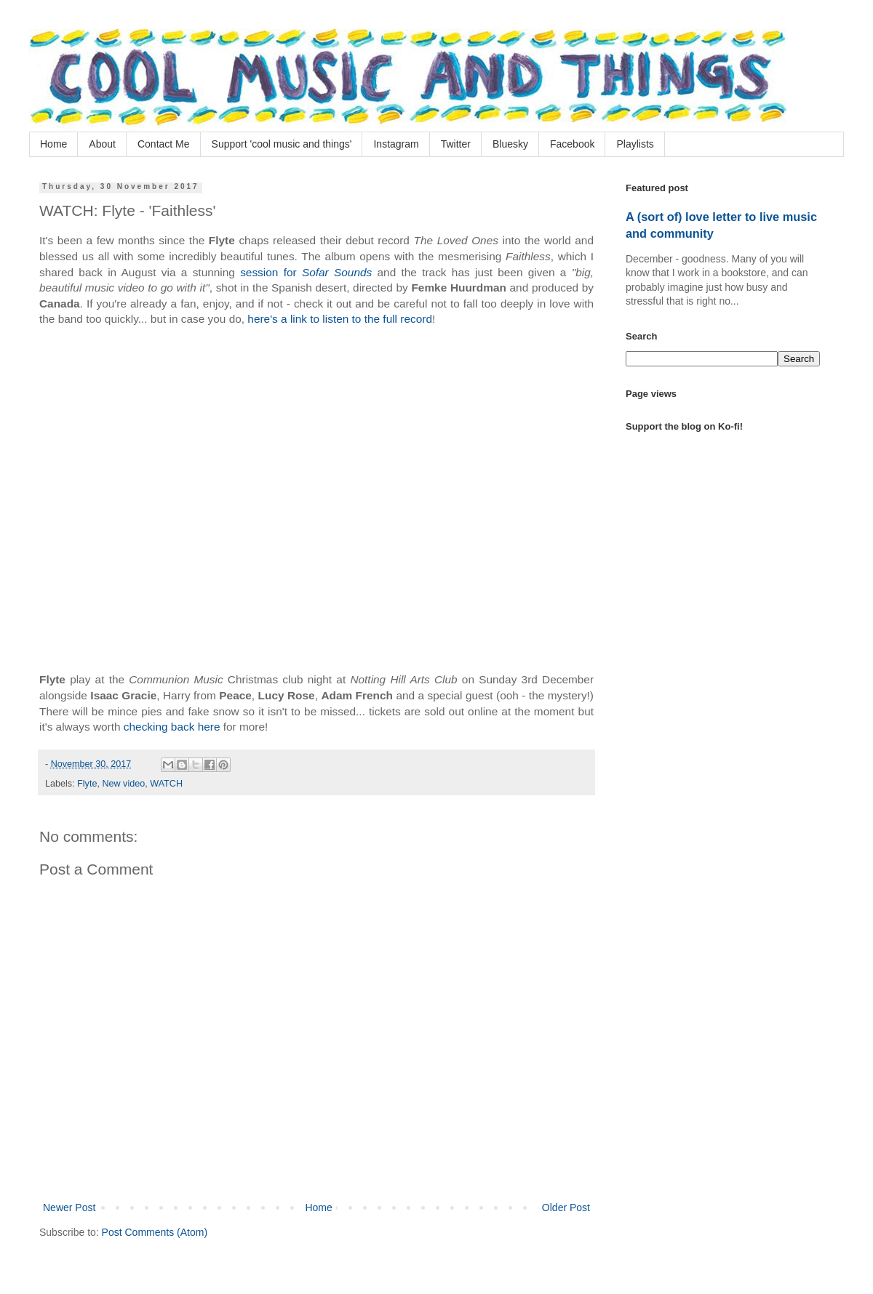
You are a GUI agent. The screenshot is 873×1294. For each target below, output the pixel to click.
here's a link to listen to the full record (339, 319)
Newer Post (69, 1207)
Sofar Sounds (337, 272)
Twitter (456, 144)
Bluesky (510, 144)
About (102, 144)
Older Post (566, 1207)
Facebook (572, 144)
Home (53, 144)
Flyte (87, 784)
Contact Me (163, 144)
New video (123, 784)
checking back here (172, 726)
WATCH (166, 784)
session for (271, 272)
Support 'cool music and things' (282, 144)
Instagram (395, 144)
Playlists (634, 144)
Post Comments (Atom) (154, 1232)
